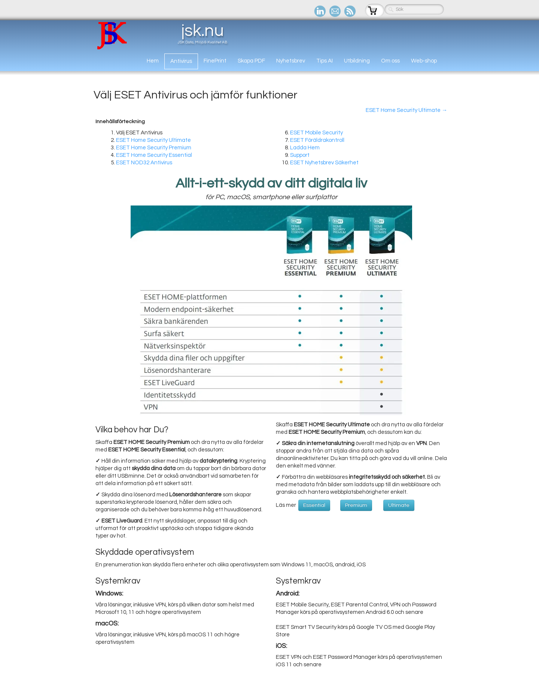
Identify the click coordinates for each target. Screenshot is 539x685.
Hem (153, 61)
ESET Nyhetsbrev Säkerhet (324, 162)
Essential (314, 505)
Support (300, 155)
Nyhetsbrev (290, 61)
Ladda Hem (305, 147)
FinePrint (215, 61)
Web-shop (424, 61)
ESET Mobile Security (316, 133)
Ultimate (398, 505)
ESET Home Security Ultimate (153, 140)
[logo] (163, 35)
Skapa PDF (251, 61)
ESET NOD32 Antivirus (144, 162)
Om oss (390, 61)
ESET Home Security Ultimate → (406, 110)
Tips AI (324, 61)
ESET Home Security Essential (154, 155)
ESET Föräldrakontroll (317, 140)
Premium (356, 505)
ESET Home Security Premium (153, 147)
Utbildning (357, 61)
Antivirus (181, 61)
